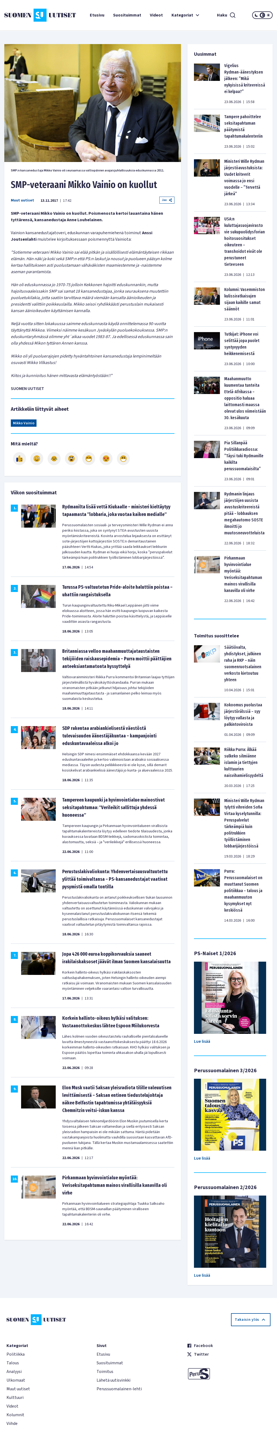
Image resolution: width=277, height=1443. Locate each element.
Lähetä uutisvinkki (113, 1380)
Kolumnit (15, 1415)
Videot (156, 15)
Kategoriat (186, 15)
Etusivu (97, 15)
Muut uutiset (22, 200)
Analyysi (14, 1372)
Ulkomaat (15, 1380)
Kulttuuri (15, 1398)
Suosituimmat (127, 15)
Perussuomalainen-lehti (119, 1389)
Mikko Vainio (23, 423)
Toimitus (105, 1372)
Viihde (12, 1424)
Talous (12, 1363)
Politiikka (15, 1354)
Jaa (167, 200)
